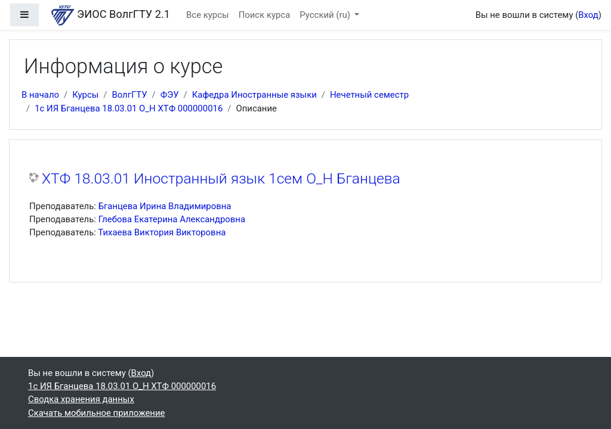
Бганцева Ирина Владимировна (165, 206)
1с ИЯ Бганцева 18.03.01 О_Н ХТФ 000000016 (129, 108)
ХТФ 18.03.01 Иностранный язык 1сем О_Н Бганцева (221, 178)
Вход (588, 15)
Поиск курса (265, 15)
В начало (40, 94)
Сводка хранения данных (81, 399)
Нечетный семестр (369, 94)
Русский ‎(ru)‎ (326, 15)
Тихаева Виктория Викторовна (162, 232)
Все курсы (207, 15)
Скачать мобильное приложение (96, 413)
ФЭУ (170, 94)
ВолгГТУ (129, 94)
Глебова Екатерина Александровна (171, 219)
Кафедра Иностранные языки (254, 94)
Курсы (85, 94)
